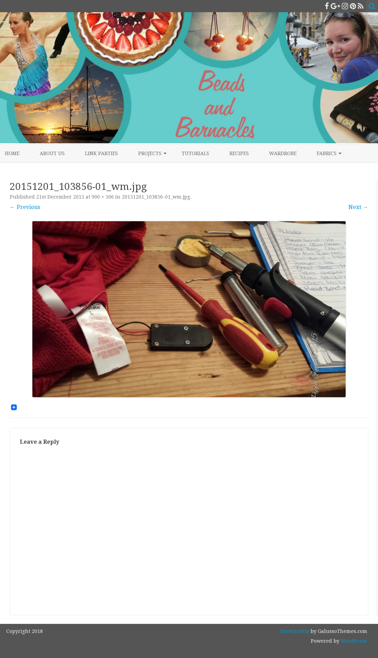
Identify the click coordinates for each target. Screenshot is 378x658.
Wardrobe (283, 153)
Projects (150, 153)
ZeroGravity (294, 631)
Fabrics (327, 153)
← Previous (25, 207)
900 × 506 (103, 197)
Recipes (239, 153)
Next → (358, 207)
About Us (52, 153)
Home (12, 153)
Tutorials (195, 153)
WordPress (353, 641)
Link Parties (101, 153)
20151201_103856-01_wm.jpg (156, 197)
